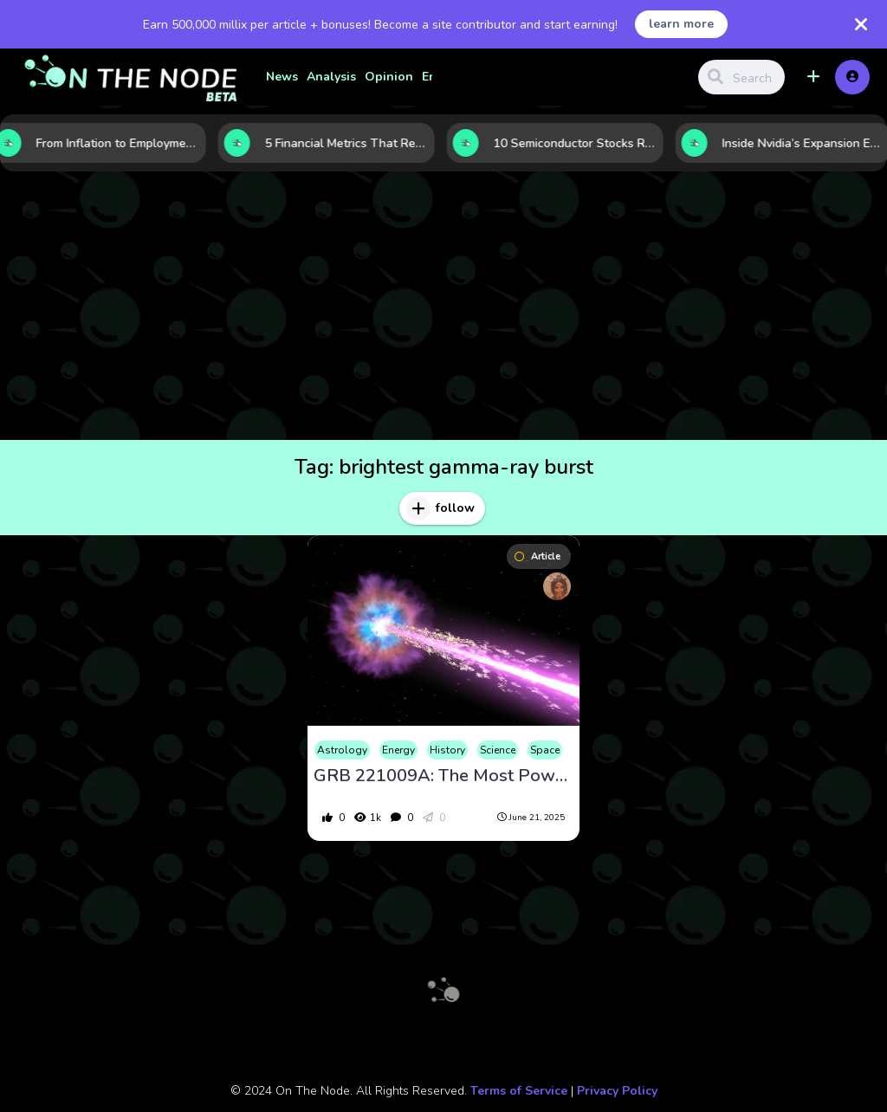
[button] (813, 77)
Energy (398, 750)
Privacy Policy (617, 1091)
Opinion (389, 76)
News (282, 76)
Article (537, 556)
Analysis (331, 76)
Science (497, 750)
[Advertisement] (443, 310)
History (447, 750)
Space (545, 750)
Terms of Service (518, 1091)
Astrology (342, 750)
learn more (681, 24)
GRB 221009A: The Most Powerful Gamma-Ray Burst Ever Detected (443, 776)
